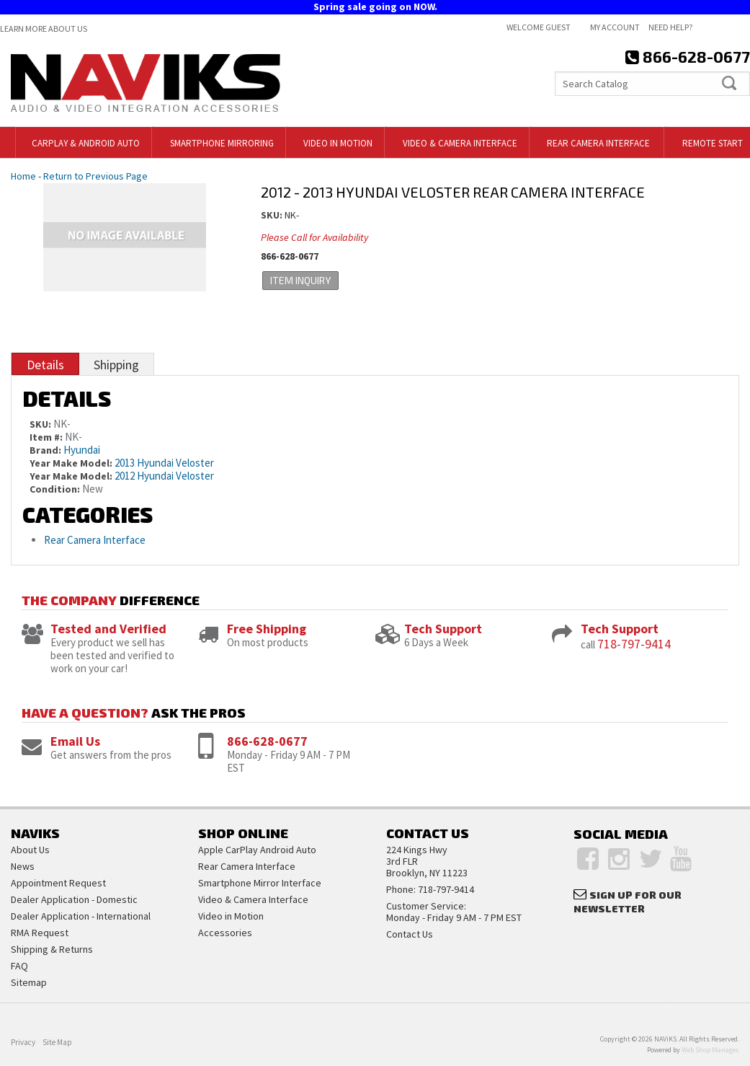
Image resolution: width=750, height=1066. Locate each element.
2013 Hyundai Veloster (164, 463)
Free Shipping (266, 628)
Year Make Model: (71, 463)
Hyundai (81, 450)
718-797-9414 (634, 643)
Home (23, 175)
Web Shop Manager (710, 1049)
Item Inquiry (299, 280)
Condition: (55, 489)
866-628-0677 (267, 741)
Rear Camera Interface (96, 540)
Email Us (75, 741)
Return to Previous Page (95, 175)
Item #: (47, 437)
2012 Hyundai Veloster (164, 476)
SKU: (273, 214)
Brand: (45, 450)
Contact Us (409, 934)
